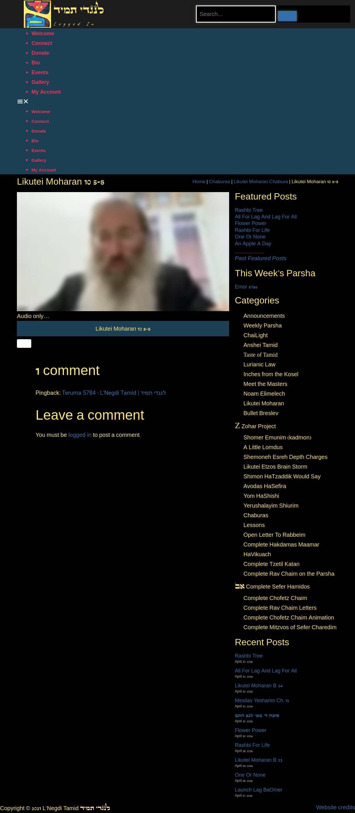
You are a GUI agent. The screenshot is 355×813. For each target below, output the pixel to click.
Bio (36, 63)
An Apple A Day (253, 244)
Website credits (335, 807)
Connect (42, 43)
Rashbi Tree (249, 210)
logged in (79, 435)
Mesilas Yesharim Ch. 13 (262, 700)
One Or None (250, 237)
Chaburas (219, 181)
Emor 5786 (246, 287)
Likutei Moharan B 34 (259, 686)
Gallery (40, 82)
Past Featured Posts (260, 258)
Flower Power (250, 223)
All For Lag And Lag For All (266, 217)
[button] (177, 101)
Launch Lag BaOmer (258, 790)
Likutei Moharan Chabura (261, 181)
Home (198, 181)
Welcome (43, 33)
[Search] (287, 16)
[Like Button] (24, 343)
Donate (40, 53)
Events (40, 72)
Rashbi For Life (252, 230)
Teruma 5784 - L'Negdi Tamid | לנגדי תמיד (114, 392)
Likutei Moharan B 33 (258, 760)
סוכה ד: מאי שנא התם (257, 715)
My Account (46, 92)
